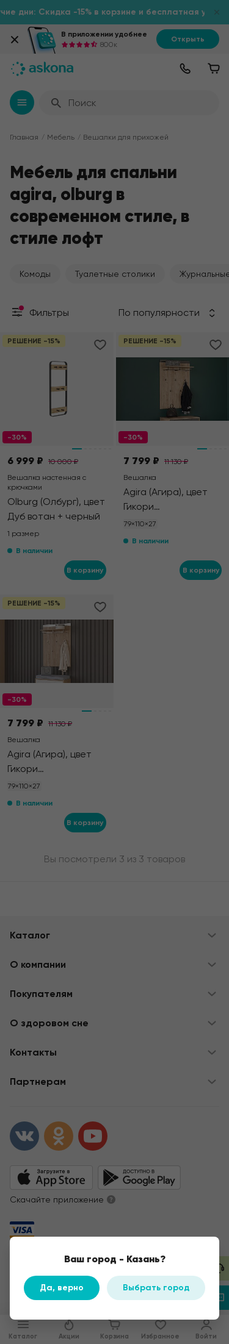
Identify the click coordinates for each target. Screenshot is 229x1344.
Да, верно (62, 1287)
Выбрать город (156, 1287)
